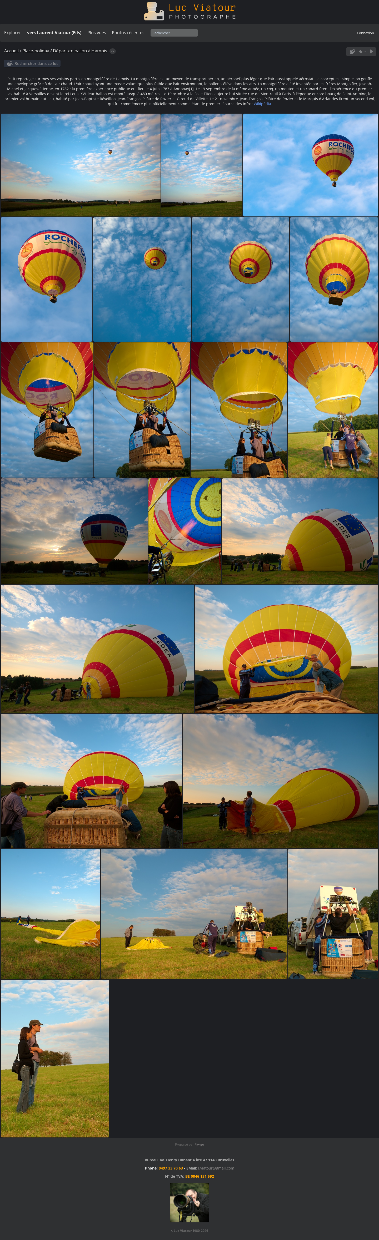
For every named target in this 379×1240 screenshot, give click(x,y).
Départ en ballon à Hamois (80, 51)
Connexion (365, 33)
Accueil (11, 51)
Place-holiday (35, 51)
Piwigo (199, 1144)
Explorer (12, 33)
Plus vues (96, 33)
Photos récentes (128, 33)
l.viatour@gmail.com (216, 1168)
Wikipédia (262, 103)
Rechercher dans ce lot (36, 63)
